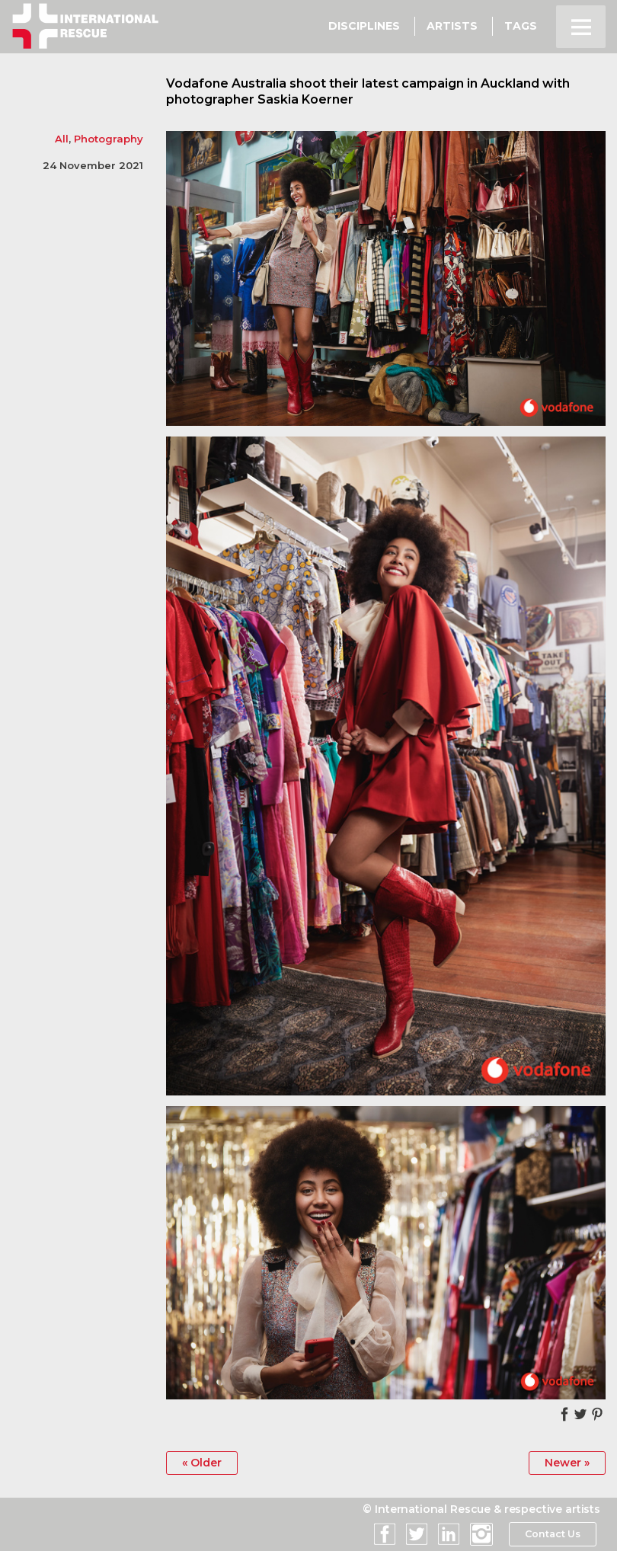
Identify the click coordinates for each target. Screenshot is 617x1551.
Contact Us (551, 1534)
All (62, 139)
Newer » (567, 1462)
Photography (108, 139)
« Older (202, 1462)
